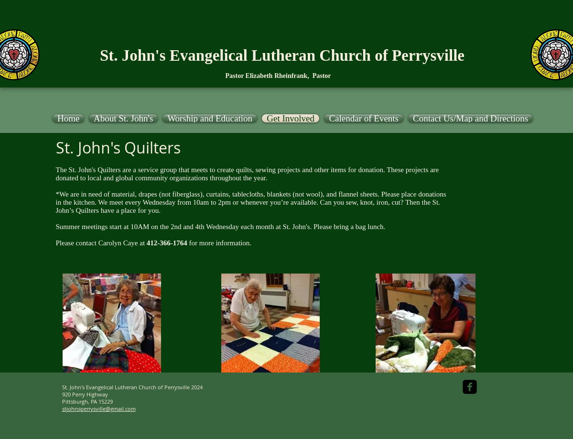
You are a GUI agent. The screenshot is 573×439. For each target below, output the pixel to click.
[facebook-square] (470, 387)
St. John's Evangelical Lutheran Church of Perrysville (282, 55)
